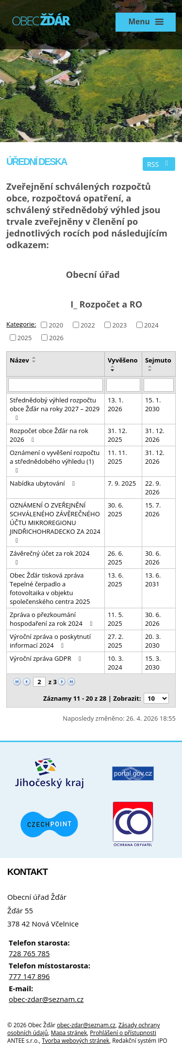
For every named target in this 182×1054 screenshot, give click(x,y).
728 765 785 (29, 953)
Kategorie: (21, 324)
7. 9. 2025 (122, 483)
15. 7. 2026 (153, 509)
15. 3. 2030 (153, 663)
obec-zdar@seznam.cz (46, 999)
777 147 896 (29, 976)
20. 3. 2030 (153, 641)
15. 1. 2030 (153, 404)
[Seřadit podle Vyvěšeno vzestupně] (113, 366)
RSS (159, 164)
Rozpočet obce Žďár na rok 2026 (49, 435)
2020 (56, 324)
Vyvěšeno (123, 360)
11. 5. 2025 (116, 619)
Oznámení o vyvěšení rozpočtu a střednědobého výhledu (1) (54, 460)
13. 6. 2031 (153, 579)
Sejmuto (158, 360)
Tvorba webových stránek (75, 1040)
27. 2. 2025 (116, 641)
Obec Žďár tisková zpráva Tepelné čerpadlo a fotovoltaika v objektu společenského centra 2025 (50, 588)
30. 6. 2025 (116, 509)
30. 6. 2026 (153, 557)
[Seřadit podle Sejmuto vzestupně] (150, 366)
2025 (24, 337)
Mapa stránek (69, 1032)
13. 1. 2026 (116, 404)
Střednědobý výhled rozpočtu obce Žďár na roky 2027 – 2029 (54, 408)
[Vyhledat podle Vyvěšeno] (123, 385)
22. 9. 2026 (153, 487)
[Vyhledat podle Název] (55, 385)
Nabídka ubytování (44, 483)
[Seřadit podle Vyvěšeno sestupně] (113, 370)
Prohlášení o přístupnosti (123, 1032)
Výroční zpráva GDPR (47, 658)
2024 (151, 324)
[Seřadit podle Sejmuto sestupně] (150, 370)
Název (19, 360)
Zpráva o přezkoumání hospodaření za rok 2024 (52, 619)
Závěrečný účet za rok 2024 (49, 557)
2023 (119, 324)
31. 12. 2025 (117, 435)
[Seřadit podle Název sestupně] (34, 361)
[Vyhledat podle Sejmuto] (159, 385)
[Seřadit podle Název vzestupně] (34, 358)
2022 (88, 324)
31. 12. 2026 (155, 435)
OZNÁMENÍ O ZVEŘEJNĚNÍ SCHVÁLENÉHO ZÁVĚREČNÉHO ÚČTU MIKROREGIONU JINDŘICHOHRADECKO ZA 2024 (55, 522)
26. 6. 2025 (116, 557)
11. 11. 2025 (117, 457)
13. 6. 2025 (116, 579)
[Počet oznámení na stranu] (156, 698)
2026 (56, 337)
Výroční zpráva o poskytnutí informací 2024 (50, 641)
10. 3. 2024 (116, 663)
